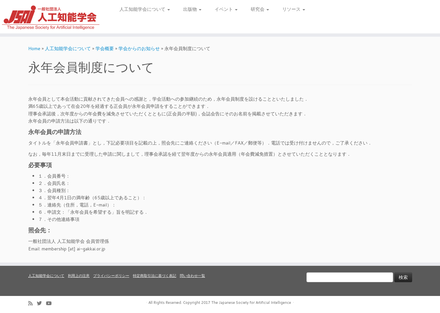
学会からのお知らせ (139, 48)
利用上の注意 (79, 275)
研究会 (260, 9)
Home (34, 48)
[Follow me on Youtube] (51, 303)
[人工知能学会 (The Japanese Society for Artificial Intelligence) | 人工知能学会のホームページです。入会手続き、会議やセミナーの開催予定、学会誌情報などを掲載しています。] (50, 16)
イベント (226, 9)
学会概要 (104, 48)
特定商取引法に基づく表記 (154, 275)
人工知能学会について (144, 9)
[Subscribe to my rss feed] (32, 303)
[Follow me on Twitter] (41, 303)
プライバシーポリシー (111, 275)
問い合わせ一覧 (192, 275)
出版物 (192, 9)
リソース (293, 9)
